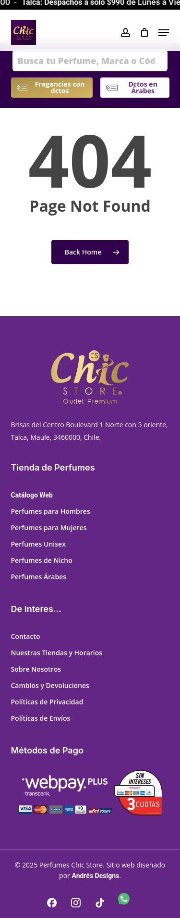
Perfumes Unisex (38, 543)
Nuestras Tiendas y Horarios (57, 652)
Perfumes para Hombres (50, 511)
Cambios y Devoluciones (50, 685)
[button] (163, 33)
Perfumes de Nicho (41, 560)
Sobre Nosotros (36, 669)
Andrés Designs (95, 876)
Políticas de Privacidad (47, 701)
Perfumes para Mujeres (49, 527)
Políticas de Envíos (41, 718)
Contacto (25, 636)
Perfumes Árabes (39, 576)
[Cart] (144, 32)
